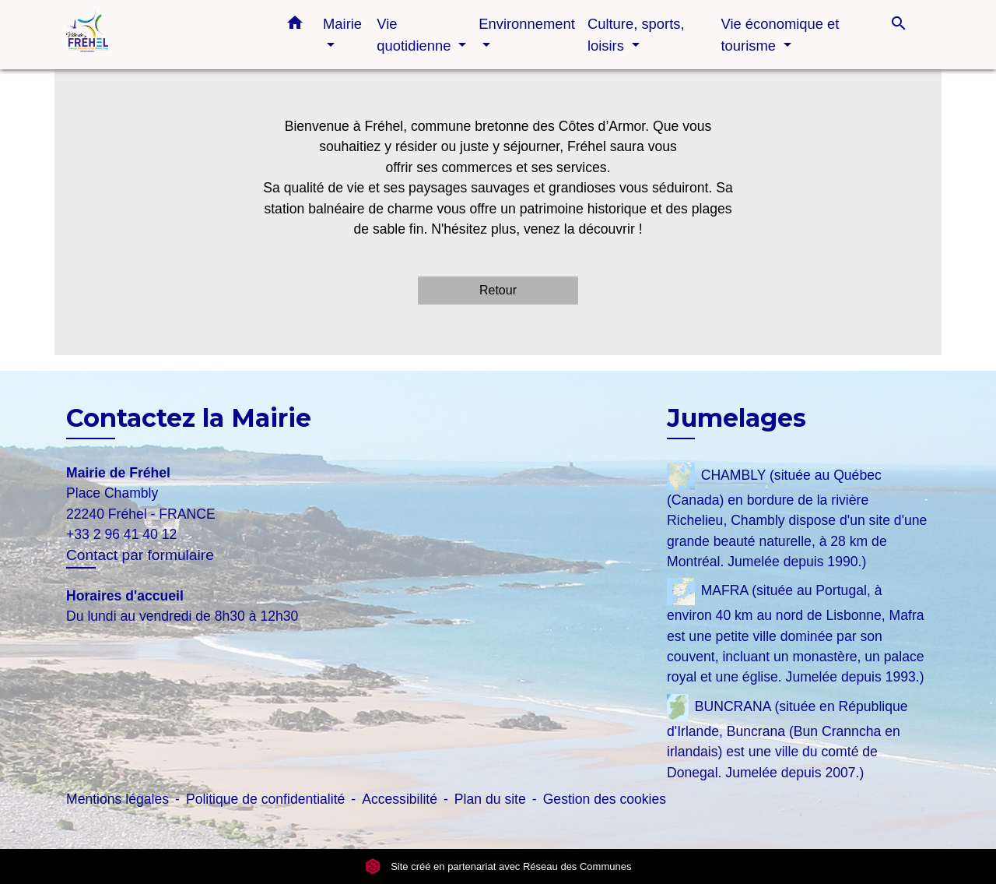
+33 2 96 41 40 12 (121, 534)
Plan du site (490, 799)
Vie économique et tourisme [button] (780, 35)
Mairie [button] (342, 24)
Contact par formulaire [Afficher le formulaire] (140, 555)
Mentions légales (117, 799)
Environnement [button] (527, 24)
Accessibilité (399, 799)
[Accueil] (163, 34)
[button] (295, 25)
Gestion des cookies (604, 799)
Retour (498, 290)
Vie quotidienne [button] (415, 35)
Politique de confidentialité (265, 799)
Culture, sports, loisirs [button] (636, 35)
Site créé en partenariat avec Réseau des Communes (498, 866)
